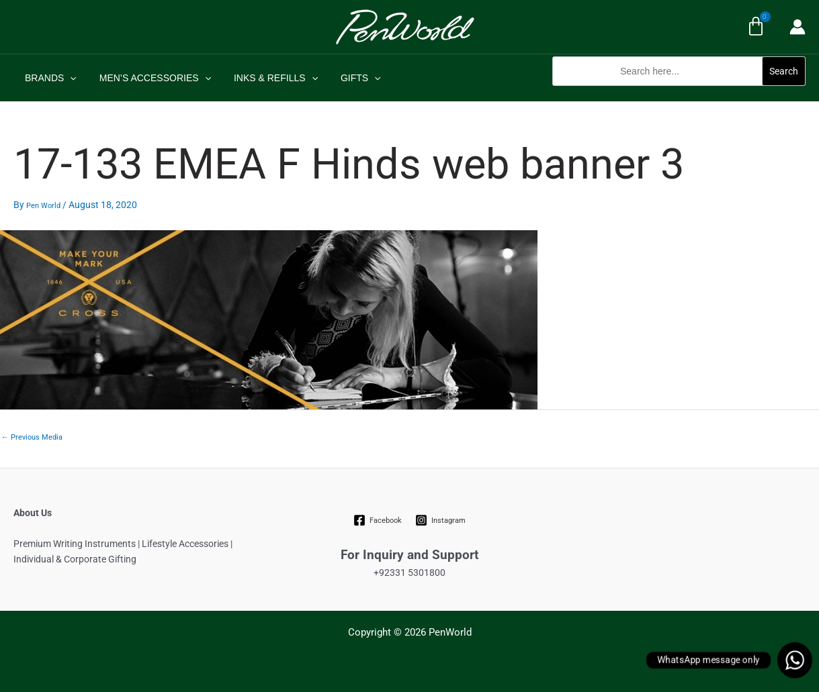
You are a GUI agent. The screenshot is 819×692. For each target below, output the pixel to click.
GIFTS (347, 77)
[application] (68, 77)
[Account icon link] (797, 27)
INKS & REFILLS (266, 77)
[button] (679, 93)
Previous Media (31, 437)
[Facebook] (377, 520)
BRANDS (49, 77)
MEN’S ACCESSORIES (149, 77)
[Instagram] (441, 520)
